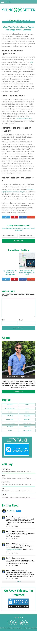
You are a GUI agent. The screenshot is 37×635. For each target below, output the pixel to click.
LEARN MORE (18, 391)
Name (3, 320)
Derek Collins (10, 517)
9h (26, 544)
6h (26, 531)
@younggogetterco (19, 517)
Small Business (27, 423)
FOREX (27, 412)
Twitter (16, 526)
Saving (10, 430)
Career (27, 404)
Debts (27, 408)
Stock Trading (27, 430)
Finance (10, 412)
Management (23, 20)
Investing (27, 415)
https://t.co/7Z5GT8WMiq (13, 549)
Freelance (10, 415)
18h (26, 570)
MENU (8, 2)
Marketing (27, 419)
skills (31, 62)
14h (26, 558)
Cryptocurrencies (10, 408)
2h (26, 517)
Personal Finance (10, 423)
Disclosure (27, 628)
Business (10, 404)
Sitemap (34, 628)
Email (21, 320)
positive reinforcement (23, 118)
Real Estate (10, 426)
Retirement (27, 426)
